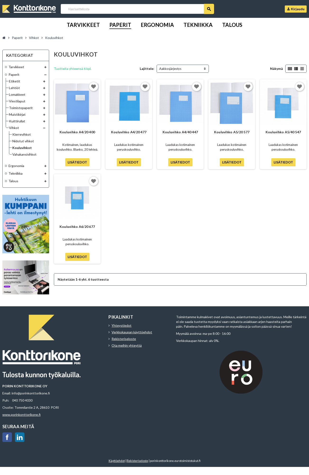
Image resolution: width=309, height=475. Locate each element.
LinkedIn (19, 437)
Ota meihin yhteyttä (127, 345)
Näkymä (276, 69)
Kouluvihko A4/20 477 (129, 132)
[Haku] (137, 9)
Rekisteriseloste (124, 339)
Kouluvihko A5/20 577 (232, 132)
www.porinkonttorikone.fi (21, 415)
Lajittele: (147, 69)
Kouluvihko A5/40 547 (283, 132)
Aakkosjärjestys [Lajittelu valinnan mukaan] (170, 69)
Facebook (7, 437)
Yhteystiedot (121, 325)
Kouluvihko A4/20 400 (77, 132)
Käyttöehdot (117, 461)
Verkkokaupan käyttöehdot (132, 332)
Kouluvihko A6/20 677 (77, 227)
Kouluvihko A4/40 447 (180, 132)
